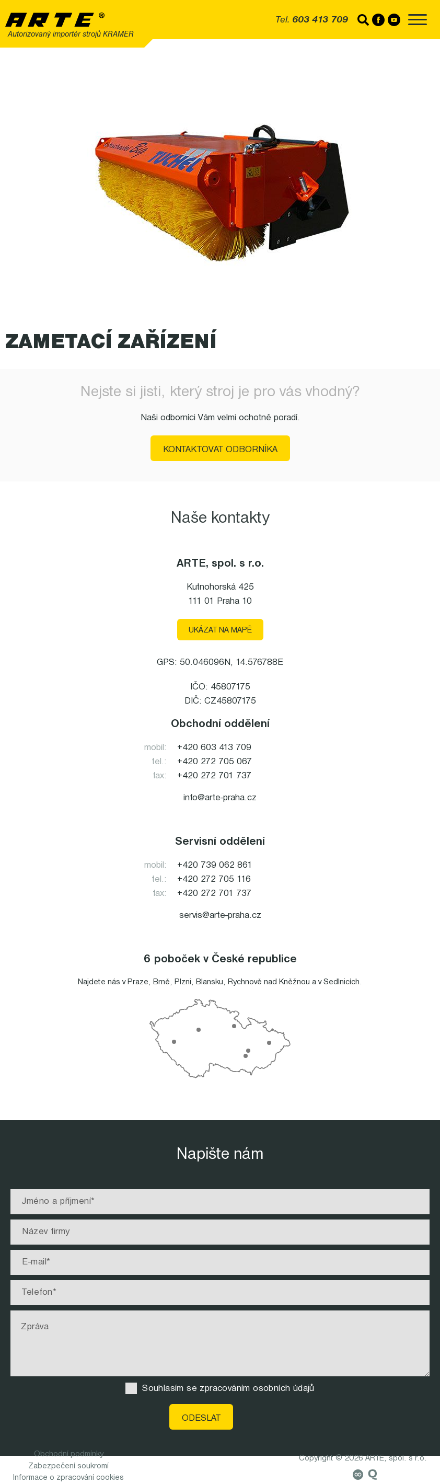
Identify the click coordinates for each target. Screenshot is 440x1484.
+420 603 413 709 (214, 748)
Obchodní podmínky (68, 1454)
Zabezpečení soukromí (68, 1466)
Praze (138, 982)
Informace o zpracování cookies (68, 1477)
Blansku (209, 982)
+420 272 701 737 (214, 776)
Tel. (311, 20)
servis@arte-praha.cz (220, 915)
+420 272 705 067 (214, 762)
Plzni (183, 982)
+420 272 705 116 (214, 879)
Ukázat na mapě (220, 630)
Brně (161, 982)
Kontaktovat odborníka (220, 450)
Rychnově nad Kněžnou (269, 982)
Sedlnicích (341, 982)
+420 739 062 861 (214, 865)
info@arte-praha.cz (220, 798)
